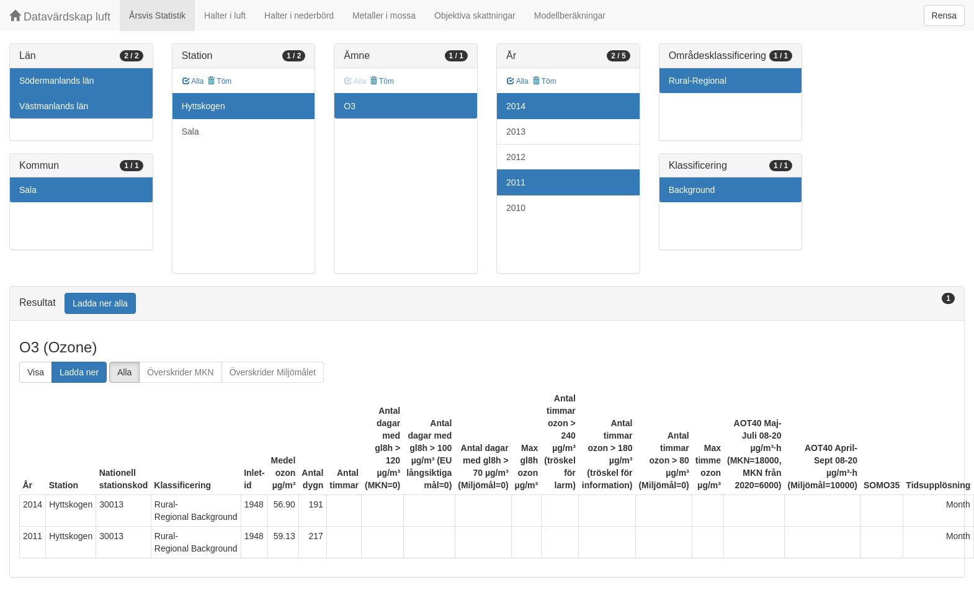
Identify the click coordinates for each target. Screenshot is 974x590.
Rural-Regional (697, 81)
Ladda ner (79, 372)
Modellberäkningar (569, 15)
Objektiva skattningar (475, 15)
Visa (35, 372)
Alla (193, 81)
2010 (515, 208)
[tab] (487, 304)
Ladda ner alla (100, 303)
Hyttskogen (203, 106)
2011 (515, 182)
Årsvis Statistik (157, 15)
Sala (28, 190)
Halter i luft (225, 15)
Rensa (944, 15)
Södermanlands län (56, 81)
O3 (349, 106)
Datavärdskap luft (59, 16)
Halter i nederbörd (299, 15)
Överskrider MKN (180, 372)
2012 (515, 157)
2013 (515, 131)
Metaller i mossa (384, 15)
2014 (515, 106)
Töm (219, 81)
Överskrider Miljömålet (273, 372)
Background (692, 190)
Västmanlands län (53, 106)
